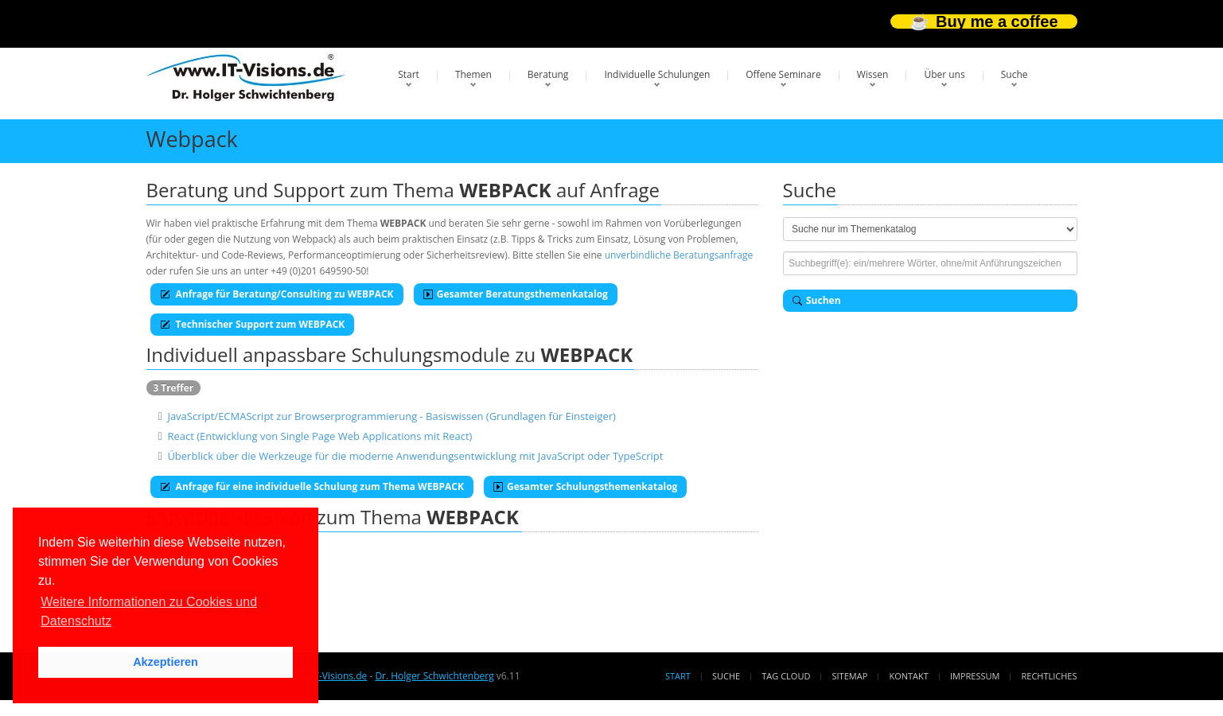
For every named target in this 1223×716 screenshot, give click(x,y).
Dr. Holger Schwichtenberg (434, 676)
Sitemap (850, 676)
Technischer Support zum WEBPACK (252, 324)
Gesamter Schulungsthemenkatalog (585, 486)
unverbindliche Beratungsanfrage (679, 255)
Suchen (817, 300)
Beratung (548, 74)
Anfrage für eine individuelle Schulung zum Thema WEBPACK (312, 486)
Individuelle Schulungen (657, 74)
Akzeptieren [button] (165, 662)
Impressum (974, 676)
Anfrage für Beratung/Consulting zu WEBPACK (277, 294)
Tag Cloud (785, 676)
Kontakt (908, 676)
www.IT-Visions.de (326, 676)
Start (408, 74)
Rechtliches (1049, 676)
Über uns (944, 74)
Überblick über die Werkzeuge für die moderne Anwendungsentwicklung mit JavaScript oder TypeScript (415, 456)
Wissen (873, 74)
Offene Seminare (783, 74)
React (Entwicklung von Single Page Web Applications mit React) (319, 436)
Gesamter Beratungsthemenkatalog (515, 294)
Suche (1014, 74)
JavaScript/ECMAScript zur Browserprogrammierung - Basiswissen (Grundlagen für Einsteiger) (391, 416)
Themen (473, 74)
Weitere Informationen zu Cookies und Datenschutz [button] (149, 611)
